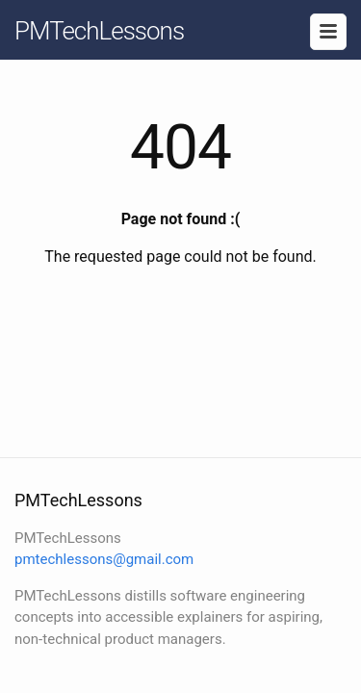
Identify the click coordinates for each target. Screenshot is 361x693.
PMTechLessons (99, 30)
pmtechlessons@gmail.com (103, 559)
